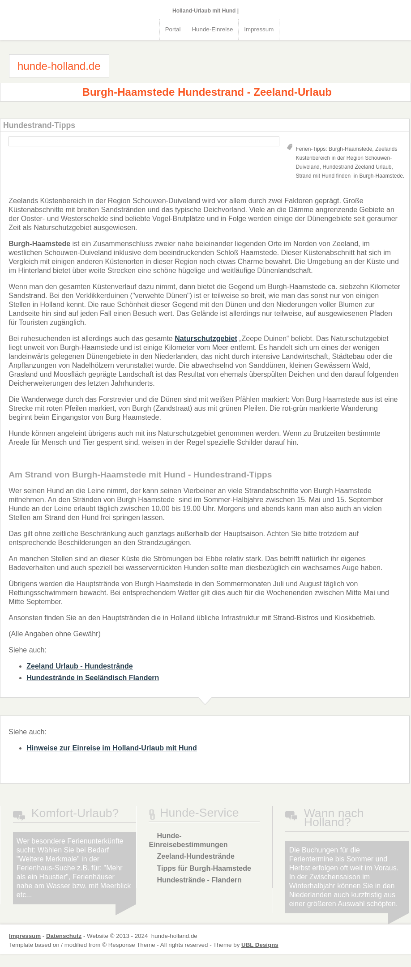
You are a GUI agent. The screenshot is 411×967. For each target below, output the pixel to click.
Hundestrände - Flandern (199, 880)
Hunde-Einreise (212, 29)
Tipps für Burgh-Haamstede (204, 868)
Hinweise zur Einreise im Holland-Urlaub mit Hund (111, 748)
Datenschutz (63, 936)
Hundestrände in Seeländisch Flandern (92, 678)
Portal (173, 29)
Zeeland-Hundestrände (195, 856)
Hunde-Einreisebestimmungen (188, 840)
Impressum (259, 29)
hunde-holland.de (59, 66)
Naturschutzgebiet (206, 338)
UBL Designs (259, 944)
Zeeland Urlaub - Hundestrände (79, 666)
